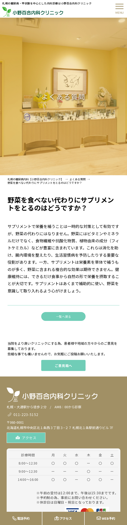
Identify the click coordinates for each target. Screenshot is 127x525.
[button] (119, 9)
